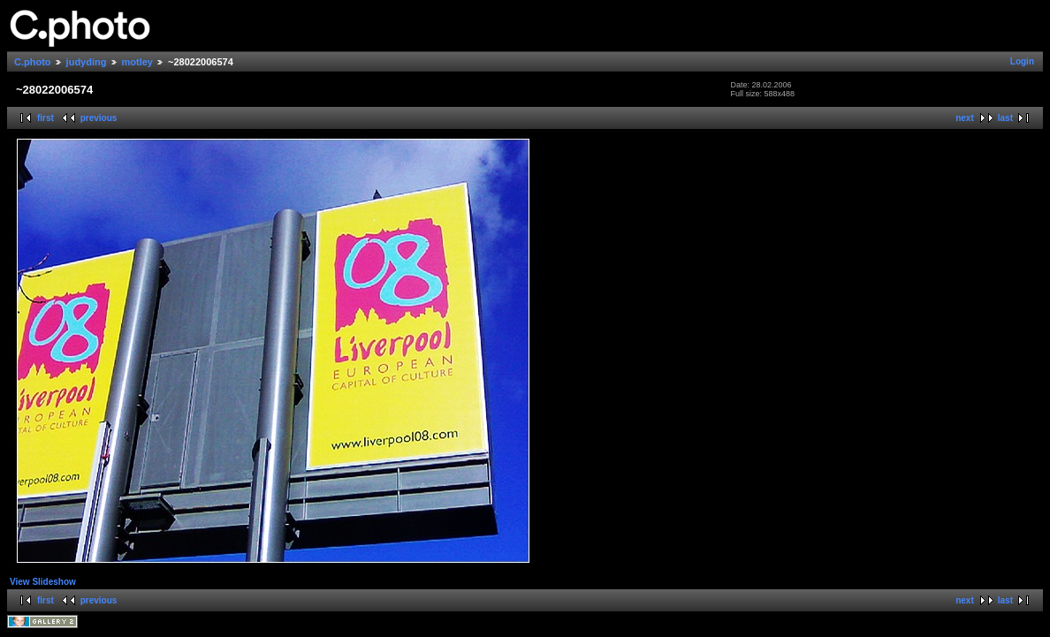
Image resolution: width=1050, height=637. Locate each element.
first (45, 118)
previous (99, 118)
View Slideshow (43, 582)
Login (1022, 61)
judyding (86, 62)
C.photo (32, 62)
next (964, 118)
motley (137, 62)
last (1005, 118)
